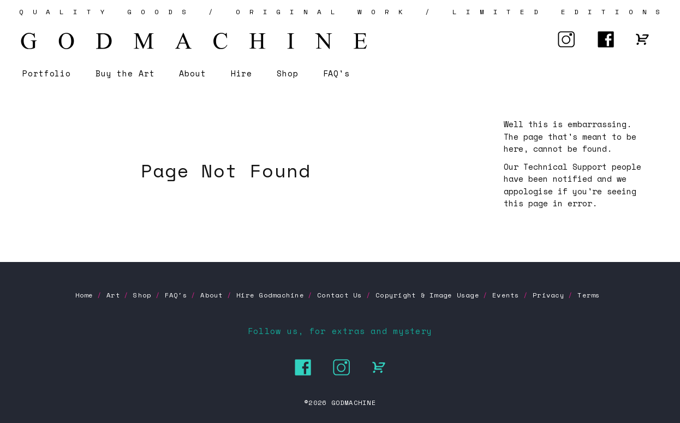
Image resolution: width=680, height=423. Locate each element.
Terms (588, 295)
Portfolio (46, 73)
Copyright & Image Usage (427, 295)
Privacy (548, 295)
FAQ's (336, 73)
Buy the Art (125, 73)
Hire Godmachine (270, 295)
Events (505, 295)
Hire (242, 73)
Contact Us (339, 295)
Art (113, 295)
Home (84, 295)
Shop (288, 73)
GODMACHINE (353, 402)
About (192, 73)
